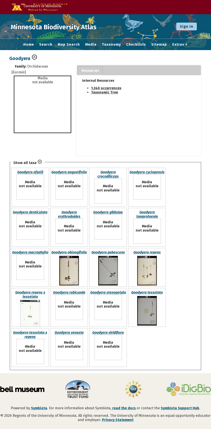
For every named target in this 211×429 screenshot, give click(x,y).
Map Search (69, 45)
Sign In (186, 26)
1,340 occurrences (106, 88)
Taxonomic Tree (104, 92)
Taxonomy (111, 45)
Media (91, 45)
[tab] (90, 70)
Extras (178, 45)
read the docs (124, 408)
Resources (90, 70)
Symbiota (39, 408)
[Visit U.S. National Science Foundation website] (133, 389)
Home (28, 45)
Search (45, 45)
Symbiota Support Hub (180, 408)
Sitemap (159, 45)
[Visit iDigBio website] (188, 389)
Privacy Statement (118, 420)
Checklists (136, 45)
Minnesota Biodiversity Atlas (69, 26)
